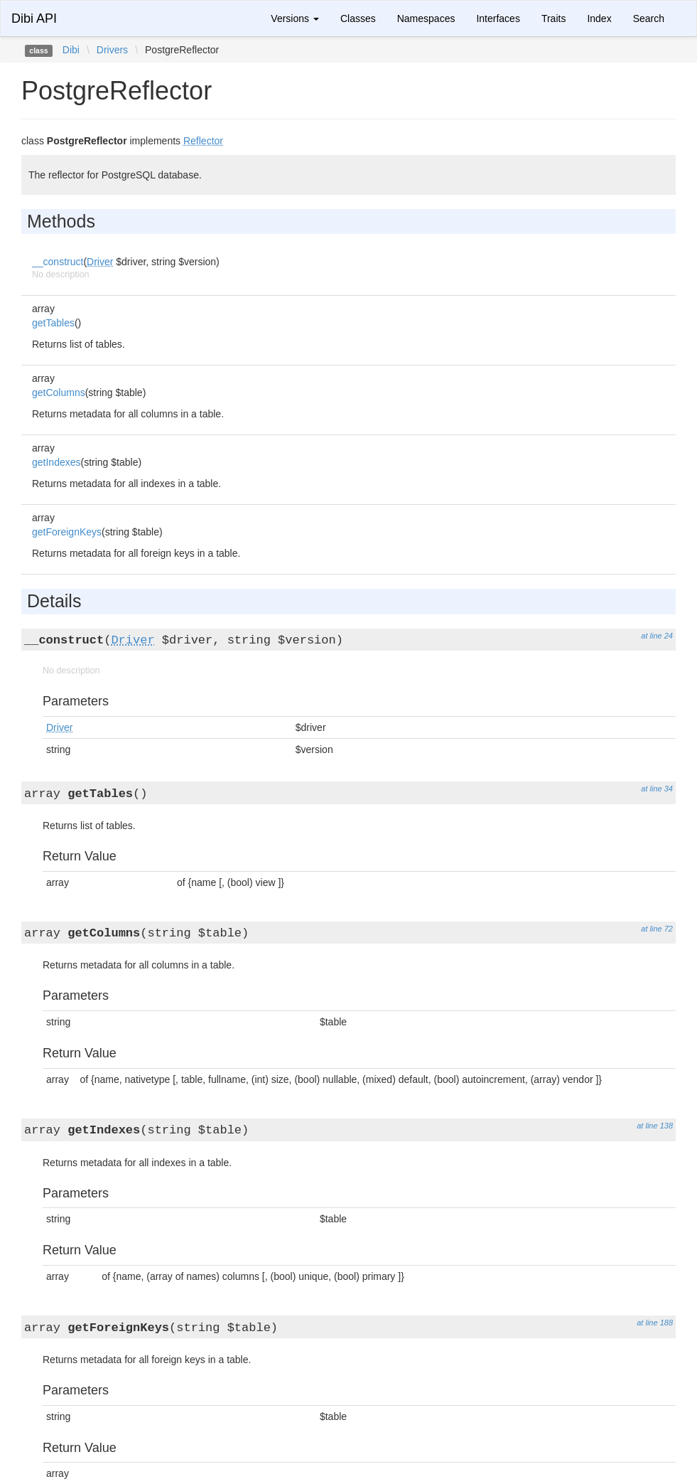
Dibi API (34, 18)
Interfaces (497, 18)
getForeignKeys (67, 532)
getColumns (58, 392)
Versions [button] (295, 18)
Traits (553, 18)
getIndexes (56, 462)
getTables (53, 323)
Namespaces (426, 18)
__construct (57, 261)
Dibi (71, 49)
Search (648, 18)
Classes (358, 18)
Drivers (112, 49)
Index (599, 18)
